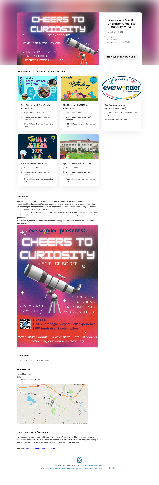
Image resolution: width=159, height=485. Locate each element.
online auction (25, 212)
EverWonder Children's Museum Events (40, 448)
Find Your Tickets (96, 468)
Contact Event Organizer (50, 468)
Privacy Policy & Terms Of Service (75, 468)
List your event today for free (93, 465)
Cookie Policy (110, 468)
